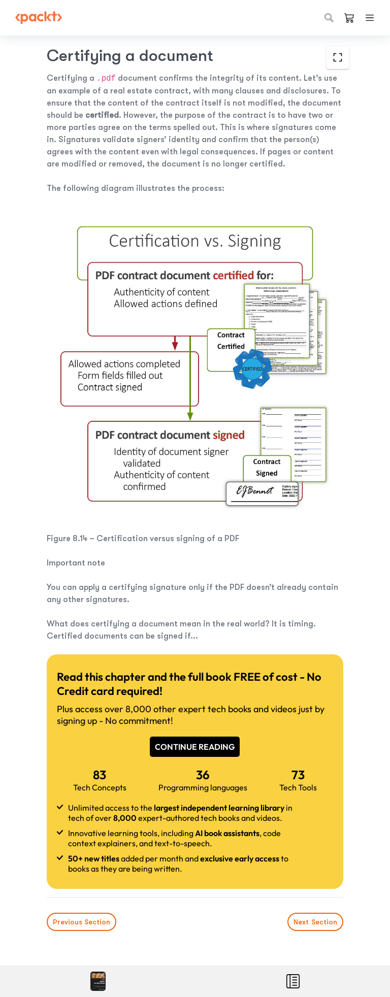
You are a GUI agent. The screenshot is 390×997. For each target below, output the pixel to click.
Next (315, 921)
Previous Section (81, 922)
